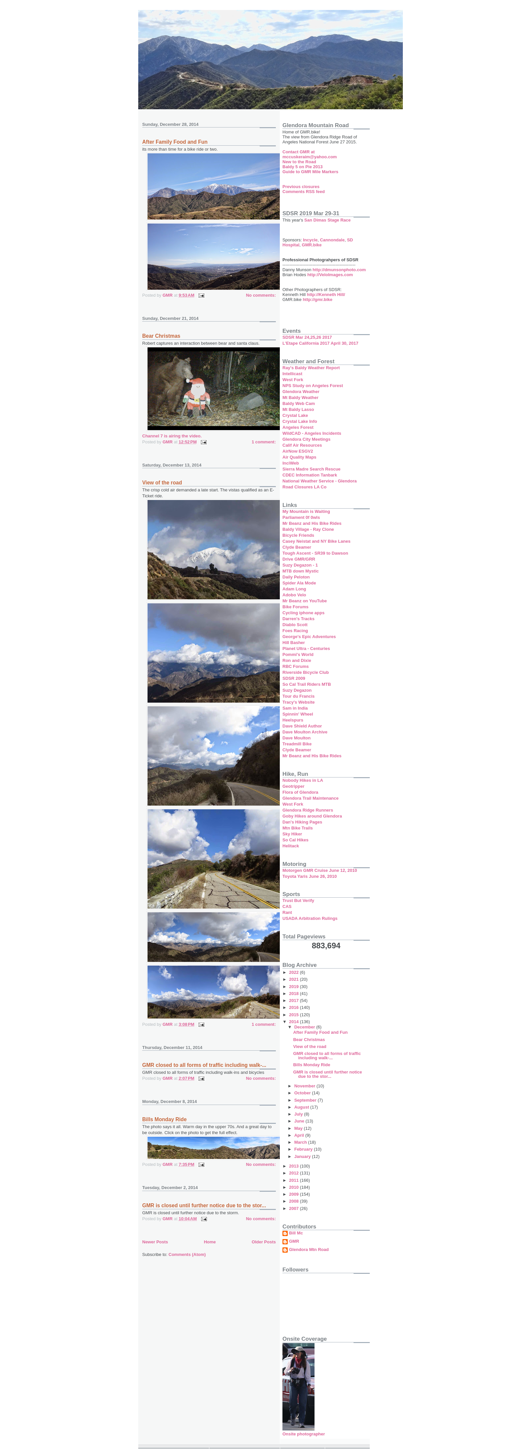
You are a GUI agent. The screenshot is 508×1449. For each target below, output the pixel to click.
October (303, 1092)
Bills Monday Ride (164, 1119)
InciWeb (290, 463)
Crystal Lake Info (299, 421)
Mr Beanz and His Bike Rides (311, 523)
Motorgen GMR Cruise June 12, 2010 (319, 870)
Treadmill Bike (297, 743)
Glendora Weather (300, 391)
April (299, 1135)
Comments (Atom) (187, 1254)
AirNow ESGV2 (297, 451)
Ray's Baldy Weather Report (311, 367)
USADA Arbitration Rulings (310, 918)
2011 (294, 1180)
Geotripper (293, 786)
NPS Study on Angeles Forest (312, 385)
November (305, 1085)
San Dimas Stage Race (327, 220)
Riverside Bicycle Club (305, 672)
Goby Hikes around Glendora (312, 816)
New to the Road (299, 161)
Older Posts (264, 1241)
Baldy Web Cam (298, 403)
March (301, 1142)
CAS (286, 906)
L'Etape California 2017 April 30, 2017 (320, 343)
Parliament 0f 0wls (301, 517)
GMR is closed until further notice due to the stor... (204, 1205)
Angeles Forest (298, 427)
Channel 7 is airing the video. (172, 435)
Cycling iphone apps (303, 612)
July (299, 1114)
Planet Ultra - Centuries (306, 648)
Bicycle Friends (298, 535)
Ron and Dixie (296, 660)
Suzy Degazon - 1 (300, 565)
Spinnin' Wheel (297, 714)
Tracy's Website (298, 702)
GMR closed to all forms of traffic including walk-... (204, 1065)
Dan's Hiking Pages (302, 822)
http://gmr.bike (317, 299)
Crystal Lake (295, 415)
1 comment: (264, 441)
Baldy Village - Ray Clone (308, 529)
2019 (294, 986)
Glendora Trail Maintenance (310, 798)
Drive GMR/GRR (298, 559)
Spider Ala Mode (299, 582)
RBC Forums (295, 666)
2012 (294, 1173)
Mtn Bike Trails (297, 827)
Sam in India (295, 708)
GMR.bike (312, 244)
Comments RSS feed (303, 191)
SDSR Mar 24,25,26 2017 (307, 337)
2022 (294, 972)
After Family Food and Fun (175, 142)
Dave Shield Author (302, 726)
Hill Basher (293, 642)
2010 (294, 1187)
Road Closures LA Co (304, 486)
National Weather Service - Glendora (319, 480)
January (303, 1156)
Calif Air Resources (302, 445)
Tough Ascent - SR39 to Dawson (315, 553)
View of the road (162, 482)
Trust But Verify (298, 900)
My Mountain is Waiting (306, 511)
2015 (294, 1014)
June (300, 1121)
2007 (294, 1208)
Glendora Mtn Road (309, 1249)
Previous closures (300, 186)
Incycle (310, 239)
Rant (287, 912)
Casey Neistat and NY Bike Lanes (316, 541)
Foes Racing (295, 630)
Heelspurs (292, 720)
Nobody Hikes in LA (302, 780)
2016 (294, 1007)
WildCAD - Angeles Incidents (311, 433)
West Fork (292, 379)
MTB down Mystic (300, 571)
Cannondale (332, 239)
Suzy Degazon (297, 690)
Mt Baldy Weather (300, 397)
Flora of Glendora (300, 792)
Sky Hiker (292, 833)
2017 (294, 1000)
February (304, 1149)
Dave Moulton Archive (304, 731)
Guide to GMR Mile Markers (310, 171)
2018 (294, 993)
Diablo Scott (295, 624)
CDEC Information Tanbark (309, 475)
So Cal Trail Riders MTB (306, 684)
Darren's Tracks (298, 618)
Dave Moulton (296, 737)
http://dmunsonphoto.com (339, 269)
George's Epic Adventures (309, 636)
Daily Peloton (296, 577)
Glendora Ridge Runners (307, 810)
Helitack (290, 845)
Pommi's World (298, 654)
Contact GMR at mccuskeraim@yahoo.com (309, 154)
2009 (294, 1194)
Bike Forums (295, 606)
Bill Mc (296, 1233)
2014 (294, 1021)
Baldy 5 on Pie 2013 (302, 166)
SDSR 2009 (293, 678)
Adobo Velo (294, 594)
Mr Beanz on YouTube (304, 600)
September (306, 1100)
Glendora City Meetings (306, 439)
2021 (294, 979)
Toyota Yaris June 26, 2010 (309, 876)
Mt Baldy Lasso (298, 409)
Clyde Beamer (296, 547)
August (302, 1107)
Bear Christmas (161, 336)
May (299, 1128)
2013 (294, 1166)
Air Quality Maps (299, 457)
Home (210, 1241)
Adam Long (294, 588)
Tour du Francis (298, 696)
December (305, 1026)
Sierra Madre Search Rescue (311, 469)
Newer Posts (155, 1241)
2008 (294, 1201)
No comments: (261, 295)
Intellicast (292, 373)
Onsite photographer (303, 1433)
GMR (294, 1241)
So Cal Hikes (295, 839)
